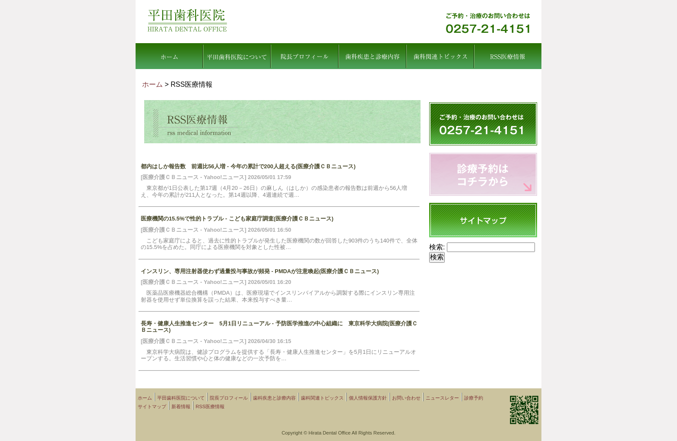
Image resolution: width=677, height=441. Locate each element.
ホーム (169, 56)
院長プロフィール (304, 56)
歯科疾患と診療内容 (372, 56)
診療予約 (473, 397)
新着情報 (180, 406)
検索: (437, 247)
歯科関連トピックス (322, 397)
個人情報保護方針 (368, 397)
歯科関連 (440, 56)
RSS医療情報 (507, 56)
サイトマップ (152, 406)
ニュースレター (442, 397)
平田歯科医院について (236, 56)
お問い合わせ (406, 397)
